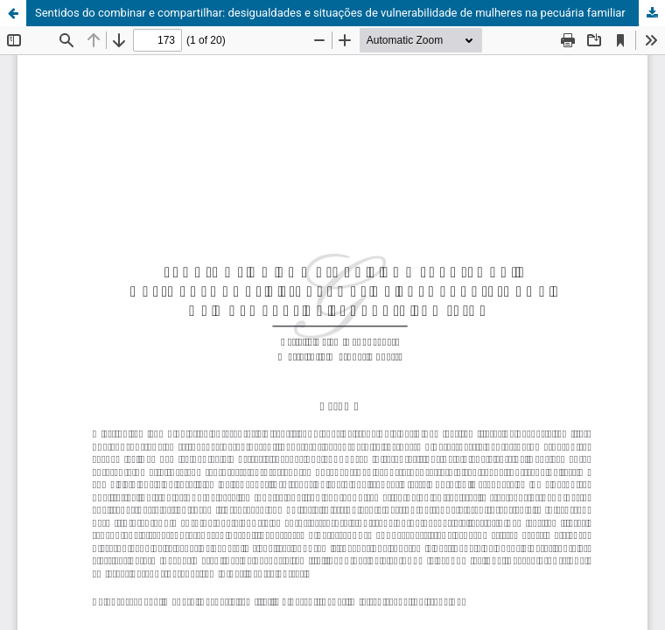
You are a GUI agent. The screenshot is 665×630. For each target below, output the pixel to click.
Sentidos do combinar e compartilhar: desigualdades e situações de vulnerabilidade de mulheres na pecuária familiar (330, 12)
